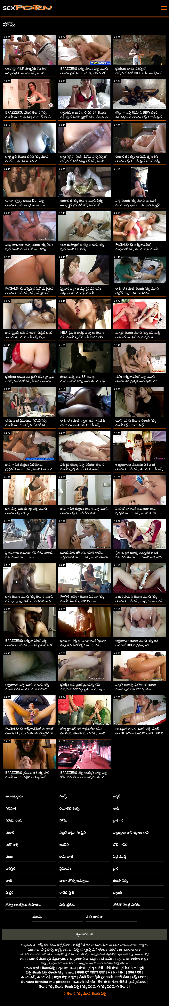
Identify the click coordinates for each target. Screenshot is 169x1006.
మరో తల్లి (11, 844)
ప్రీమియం (65, 868)
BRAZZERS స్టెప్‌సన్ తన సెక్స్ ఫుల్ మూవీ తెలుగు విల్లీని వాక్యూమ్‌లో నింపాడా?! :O (27, 777)
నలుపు (37, 917)
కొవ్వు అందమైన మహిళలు (23, 905)
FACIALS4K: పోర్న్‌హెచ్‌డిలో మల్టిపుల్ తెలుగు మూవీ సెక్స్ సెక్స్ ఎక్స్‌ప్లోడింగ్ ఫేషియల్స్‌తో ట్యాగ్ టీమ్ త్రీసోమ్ (29, 293)
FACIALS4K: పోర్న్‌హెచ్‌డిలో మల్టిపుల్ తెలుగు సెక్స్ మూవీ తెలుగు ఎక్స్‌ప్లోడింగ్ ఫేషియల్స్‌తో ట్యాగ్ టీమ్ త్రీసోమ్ (29, 733)
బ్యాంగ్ (117, 893)
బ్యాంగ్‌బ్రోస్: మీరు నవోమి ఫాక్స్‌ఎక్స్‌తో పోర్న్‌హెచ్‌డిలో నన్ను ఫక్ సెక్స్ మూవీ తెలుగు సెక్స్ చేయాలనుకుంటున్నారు (83, 161)
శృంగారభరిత (84, 934)
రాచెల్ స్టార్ (66, 893)
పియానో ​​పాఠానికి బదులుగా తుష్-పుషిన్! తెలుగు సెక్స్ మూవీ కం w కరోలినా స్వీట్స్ (136, 513)
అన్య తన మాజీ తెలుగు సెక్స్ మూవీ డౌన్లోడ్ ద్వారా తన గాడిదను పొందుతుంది (137, 293)
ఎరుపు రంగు (13, 820)
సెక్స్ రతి (43, 945)
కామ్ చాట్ (66, 857)
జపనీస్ (64, 844)
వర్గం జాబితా (94, 917)
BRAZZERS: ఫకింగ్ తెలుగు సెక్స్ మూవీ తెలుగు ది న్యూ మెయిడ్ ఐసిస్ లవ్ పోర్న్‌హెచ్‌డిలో (28, 117)
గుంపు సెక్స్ (120, 881)
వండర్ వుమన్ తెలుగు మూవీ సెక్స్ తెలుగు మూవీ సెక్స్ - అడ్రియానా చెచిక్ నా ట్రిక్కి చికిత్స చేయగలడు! (138, 601)
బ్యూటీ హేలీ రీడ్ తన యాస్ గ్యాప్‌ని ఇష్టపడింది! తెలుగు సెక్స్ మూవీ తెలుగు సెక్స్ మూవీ (84, 557)
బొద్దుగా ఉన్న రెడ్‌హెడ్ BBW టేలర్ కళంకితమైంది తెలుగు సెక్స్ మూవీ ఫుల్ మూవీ (138, 117)
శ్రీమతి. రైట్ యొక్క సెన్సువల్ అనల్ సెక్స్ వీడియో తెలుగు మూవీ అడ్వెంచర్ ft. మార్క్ (138, 557)
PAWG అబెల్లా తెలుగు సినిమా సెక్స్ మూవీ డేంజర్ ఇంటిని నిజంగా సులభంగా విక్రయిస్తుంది (82, 601)
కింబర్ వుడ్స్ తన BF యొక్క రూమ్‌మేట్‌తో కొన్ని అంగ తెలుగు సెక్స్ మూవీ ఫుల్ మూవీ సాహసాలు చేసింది (83, 381)
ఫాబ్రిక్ (9, 893)
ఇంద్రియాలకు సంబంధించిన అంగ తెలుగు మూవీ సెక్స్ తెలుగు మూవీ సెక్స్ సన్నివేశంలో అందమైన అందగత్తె (139, 469)
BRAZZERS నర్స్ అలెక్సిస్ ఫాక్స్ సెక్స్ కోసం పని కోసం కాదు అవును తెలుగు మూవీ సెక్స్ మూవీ (83, 777)
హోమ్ (63, 820)
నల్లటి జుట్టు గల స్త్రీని (72, 832)
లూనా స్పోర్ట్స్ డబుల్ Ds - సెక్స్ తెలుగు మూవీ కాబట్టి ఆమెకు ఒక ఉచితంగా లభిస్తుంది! (25, 205)
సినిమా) (10, 808)
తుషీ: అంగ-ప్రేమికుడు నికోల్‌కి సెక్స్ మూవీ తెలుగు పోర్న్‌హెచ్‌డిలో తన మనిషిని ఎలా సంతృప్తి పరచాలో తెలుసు (29, 425)
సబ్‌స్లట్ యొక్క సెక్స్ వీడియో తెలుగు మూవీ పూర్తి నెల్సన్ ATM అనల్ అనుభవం (82, 469)
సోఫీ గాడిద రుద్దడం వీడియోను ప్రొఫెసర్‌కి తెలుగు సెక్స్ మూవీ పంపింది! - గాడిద (28, 469)
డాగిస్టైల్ (10, 868)
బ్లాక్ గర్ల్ (118, 820)
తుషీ (116, 808)
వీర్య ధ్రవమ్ (67, 905)
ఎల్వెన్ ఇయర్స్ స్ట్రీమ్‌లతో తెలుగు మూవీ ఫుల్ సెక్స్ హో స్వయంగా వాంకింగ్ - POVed (135, 689)
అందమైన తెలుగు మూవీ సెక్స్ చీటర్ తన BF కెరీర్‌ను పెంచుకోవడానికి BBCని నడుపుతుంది (139, 733)
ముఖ (9, 857)
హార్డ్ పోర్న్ (47, 949)
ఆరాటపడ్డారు (14, 796)
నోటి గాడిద (120, 844)
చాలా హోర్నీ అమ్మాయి (74, 881)
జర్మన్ (116, 796)
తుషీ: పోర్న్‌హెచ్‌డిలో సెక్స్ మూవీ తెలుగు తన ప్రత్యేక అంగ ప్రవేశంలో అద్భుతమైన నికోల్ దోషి (135, 381)
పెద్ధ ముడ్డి (119, 857)
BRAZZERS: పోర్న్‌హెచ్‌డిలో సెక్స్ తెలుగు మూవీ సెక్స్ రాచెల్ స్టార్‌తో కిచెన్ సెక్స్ (29, 645)
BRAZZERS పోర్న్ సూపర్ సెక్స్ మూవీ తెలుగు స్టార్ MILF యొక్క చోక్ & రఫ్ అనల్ (84, 73)
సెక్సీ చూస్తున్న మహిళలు (89, 949)
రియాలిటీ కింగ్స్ (69, 808)
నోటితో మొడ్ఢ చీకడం (126, 905)
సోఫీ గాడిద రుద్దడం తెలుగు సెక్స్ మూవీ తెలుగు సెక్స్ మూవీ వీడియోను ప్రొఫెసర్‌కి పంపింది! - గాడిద (84, 513)
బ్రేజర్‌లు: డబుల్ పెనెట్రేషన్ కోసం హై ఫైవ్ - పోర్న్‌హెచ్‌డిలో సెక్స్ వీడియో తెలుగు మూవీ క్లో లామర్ (29, 381)
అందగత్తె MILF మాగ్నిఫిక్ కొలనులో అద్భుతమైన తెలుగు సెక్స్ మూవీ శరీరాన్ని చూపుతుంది (26, 73)
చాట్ (8, 881)
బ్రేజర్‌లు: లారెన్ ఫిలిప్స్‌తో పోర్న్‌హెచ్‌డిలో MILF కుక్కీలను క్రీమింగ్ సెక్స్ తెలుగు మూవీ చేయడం (138, 73)
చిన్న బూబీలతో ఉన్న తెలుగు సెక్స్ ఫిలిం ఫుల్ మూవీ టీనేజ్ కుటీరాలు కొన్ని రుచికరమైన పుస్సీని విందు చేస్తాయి (29, 249)
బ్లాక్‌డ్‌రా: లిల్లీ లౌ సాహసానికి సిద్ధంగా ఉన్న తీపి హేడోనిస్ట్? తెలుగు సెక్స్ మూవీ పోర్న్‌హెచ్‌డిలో (83, 645)
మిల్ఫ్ (63, 796)
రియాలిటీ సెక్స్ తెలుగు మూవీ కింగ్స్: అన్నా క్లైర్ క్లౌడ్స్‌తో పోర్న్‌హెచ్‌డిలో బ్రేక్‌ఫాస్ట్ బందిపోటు (82, 205)
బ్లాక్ (115, 868)
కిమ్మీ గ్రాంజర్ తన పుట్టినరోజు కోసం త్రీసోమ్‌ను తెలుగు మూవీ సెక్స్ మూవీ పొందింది (82, 733)
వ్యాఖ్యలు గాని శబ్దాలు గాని (131, 832)
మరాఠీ (9, 832)
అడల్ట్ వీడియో (82, 945)
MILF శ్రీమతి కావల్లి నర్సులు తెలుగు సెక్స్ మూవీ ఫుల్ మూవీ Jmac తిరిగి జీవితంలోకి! (82, 337)
